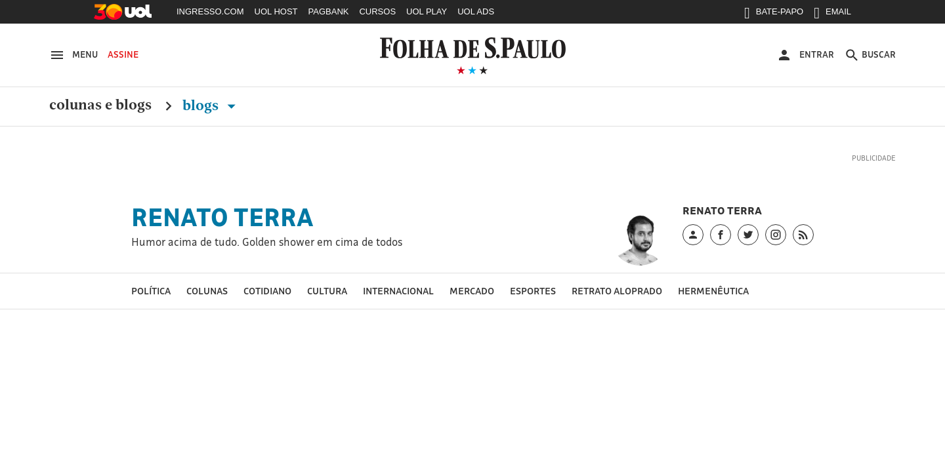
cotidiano (267, 291)
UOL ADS (475, 11)
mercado (472, 291)
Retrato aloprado (617, 291)
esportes (533, 291)
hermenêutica (713, 291)
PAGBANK (328, 11)
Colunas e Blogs (100, 105)
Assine (123, 54)
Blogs (211, 105)
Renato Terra (222, 217)
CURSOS (377, 11)
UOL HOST (276, 11)
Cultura (327, 291)
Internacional (398, 291)
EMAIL (832, 14)
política (151, 291)
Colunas (207, 291)
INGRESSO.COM (210, 11)
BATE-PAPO (773, 14)
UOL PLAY (426, 11)
